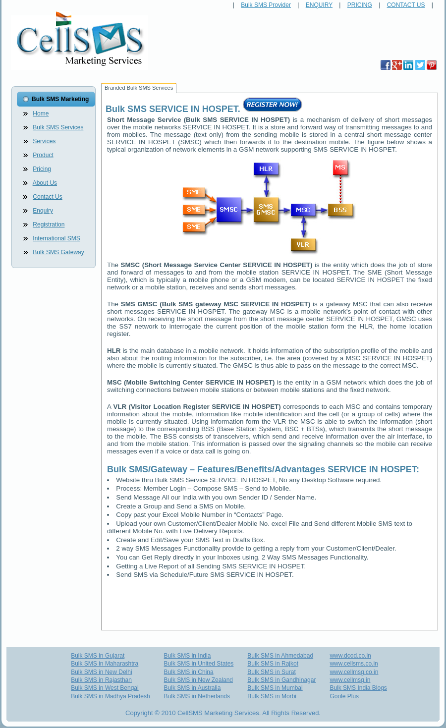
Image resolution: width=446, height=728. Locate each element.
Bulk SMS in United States (199, 663)
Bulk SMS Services (58, 127)
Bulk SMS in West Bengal (105, 687)
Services (44, 141)
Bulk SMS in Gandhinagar (281, 679)
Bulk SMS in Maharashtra (104, 663)
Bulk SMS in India (187, 655)
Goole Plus (344, 696)
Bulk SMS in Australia (192, 687)
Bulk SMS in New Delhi (101, 672)
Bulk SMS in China (189, 672)
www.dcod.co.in (350, 655)
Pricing (42, 169)
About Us (45, 182)
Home (41, 113)
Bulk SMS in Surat (271, 672)
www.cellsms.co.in (354, 663)
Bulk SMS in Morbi (271, 696)
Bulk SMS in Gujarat (97, 655)
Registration (48, 224)
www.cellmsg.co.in (354, 672)
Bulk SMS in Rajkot (272, 663)
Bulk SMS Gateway (58, 252)
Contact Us (47, 196)
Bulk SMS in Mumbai (274, 687)
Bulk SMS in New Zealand (198, 679)
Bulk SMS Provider (266, 4)
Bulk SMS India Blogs (358, 687)
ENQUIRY (319, 4)
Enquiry (43, 210)
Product (43, 155)
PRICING (359, 4)
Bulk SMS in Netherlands (197, 696)
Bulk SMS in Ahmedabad (280, 655)
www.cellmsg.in (350, 679)
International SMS (56, 238)
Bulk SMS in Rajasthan (101, 679)
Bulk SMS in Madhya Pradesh (110, 696)
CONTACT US (406, 4)
